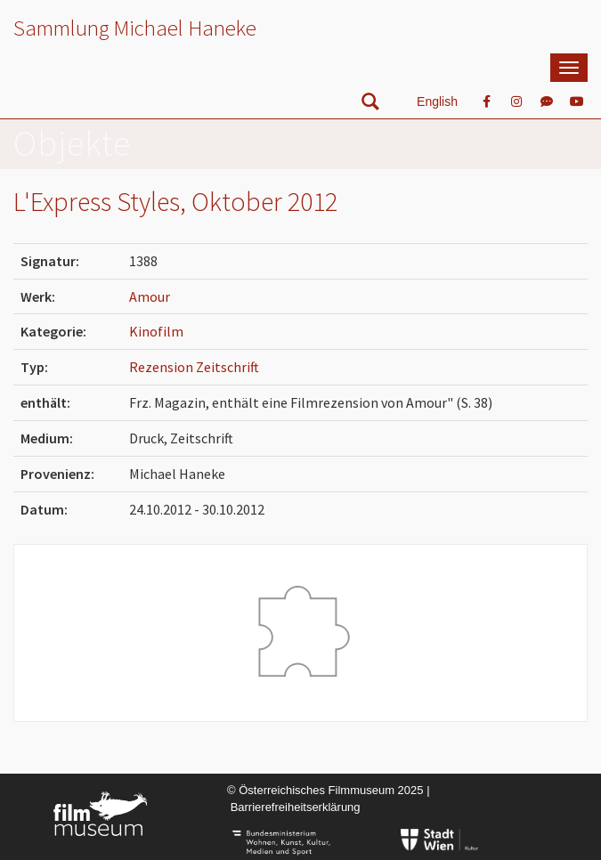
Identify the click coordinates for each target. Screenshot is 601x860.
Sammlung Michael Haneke (134, 27)
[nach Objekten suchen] (370, 105)
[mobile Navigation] (569, 67)
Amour (149, 296)
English (437, 101)
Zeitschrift (227, 367)
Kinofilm (156, 331)
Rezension (162, 367)
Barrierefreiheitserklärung (296, 807)
